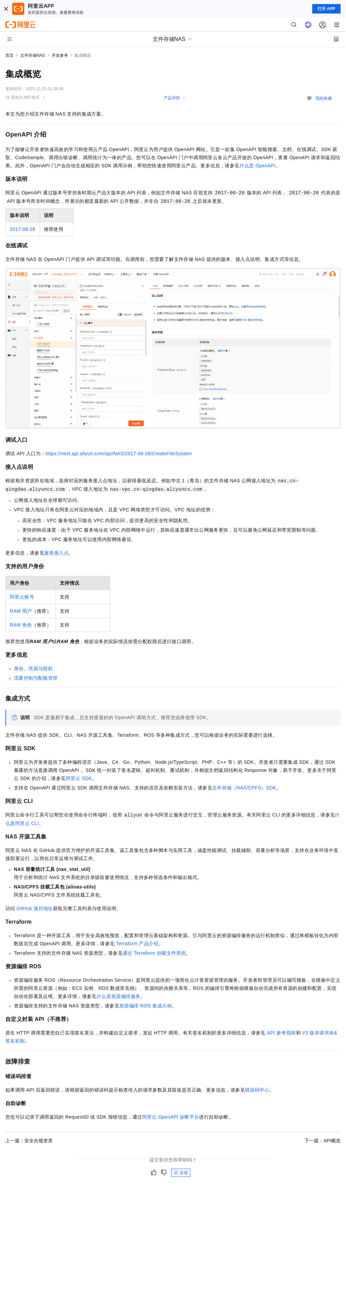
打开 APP (326, 8)
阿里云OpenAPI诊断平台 (170, 1117)
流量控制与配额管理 (36, 678)
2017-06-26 (22, 229)
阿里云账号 (22, 597)
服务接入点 (56, 553)
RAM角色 (21, 625)
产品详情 (172, 98)
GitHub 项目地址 (35, 908)
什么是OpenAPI (258, 165)
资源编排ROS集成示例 (145, 1005)
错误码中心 (257, 1090)
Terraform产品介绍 (137, 943)
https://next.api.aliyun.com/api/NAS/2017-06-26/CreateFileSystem (119, 453)
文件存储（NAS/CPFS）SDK (244, 787)
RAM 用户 (21, 611)
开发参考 (60, 55)
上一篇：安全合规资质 (29, 1140)
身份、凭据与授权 (33, 668)
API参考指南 (281, 1032)
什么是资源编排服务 (119, 996)
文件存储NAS (32, 55)
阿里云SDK (79, 778)
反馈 (181, 1172)
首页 (9, 55)
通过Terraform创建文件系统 (154, 953)
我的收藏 (324, 98)
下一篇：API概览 (322, 1140)
